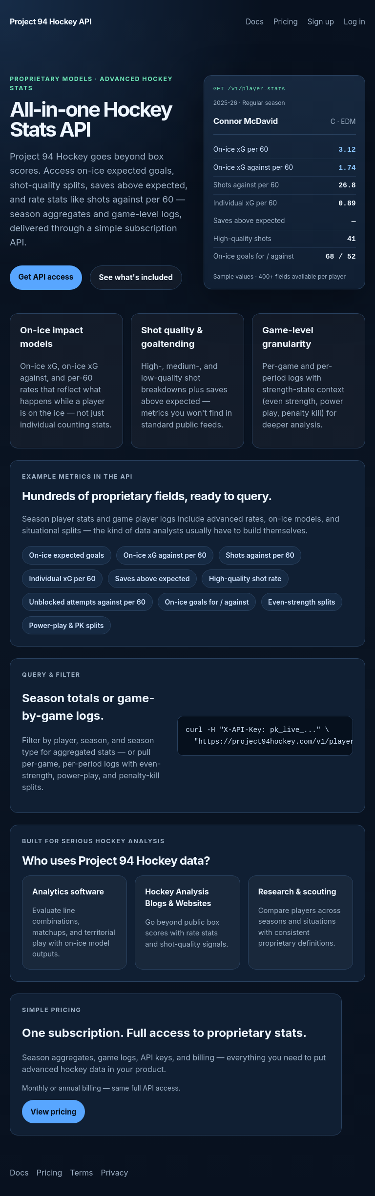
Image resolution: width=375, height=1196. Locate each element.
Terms (81, 1172)
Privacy (114, 1172)
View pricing (54, 1111)
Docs (255, 21)
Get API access (46, 277)
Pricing (285, 21)
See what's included (135, 277)
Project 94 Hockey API (50, 21)
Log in (354, 21)
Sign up (321, 21)
